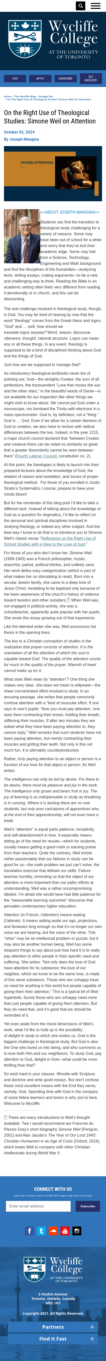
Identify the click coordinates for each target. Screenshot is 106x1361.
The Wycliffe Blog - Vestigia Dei (33, 96)
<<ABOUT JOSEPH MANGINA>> (70, 212)
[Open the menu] (95, 6)
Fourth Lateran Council (37, 456)
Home (7, 96)
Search (80, 5)
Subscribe (65, 78)
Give (15, 78)
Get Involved (91, 78)
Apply (40, 78)
